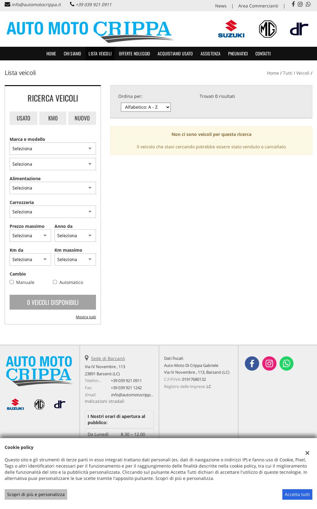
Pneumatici (238, 53)
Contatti (263, 53)
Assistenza (211, 53)
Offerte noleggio (134, 53)
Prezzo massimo (27, 226)
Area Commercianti (258, 6)
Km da (16, 250)
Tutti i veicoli (296, 73)
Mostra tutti (86, 316)
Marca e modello (27, 139)
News (221, 6)
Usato (23, 118)
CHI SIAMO (72, 53)
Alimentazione (25, 178)
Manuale (25, 282)
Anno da (63, 226)
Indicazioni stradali (104, 401)
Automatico (71, 282)
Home (51, 53)
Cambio (18, 274)
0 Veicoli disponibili (53, 302)
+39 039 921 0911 (93, 4)
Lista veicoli (100, 53)
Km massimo (68, 250)
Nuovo (82, 118)
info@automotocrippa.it (36, 4)
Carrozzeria (22, 202)
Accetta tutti (297, 494)
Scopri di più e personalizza (36, 494)
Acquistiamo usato (175, 53)
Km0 (53, 118)
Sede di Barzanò (108, 358)
